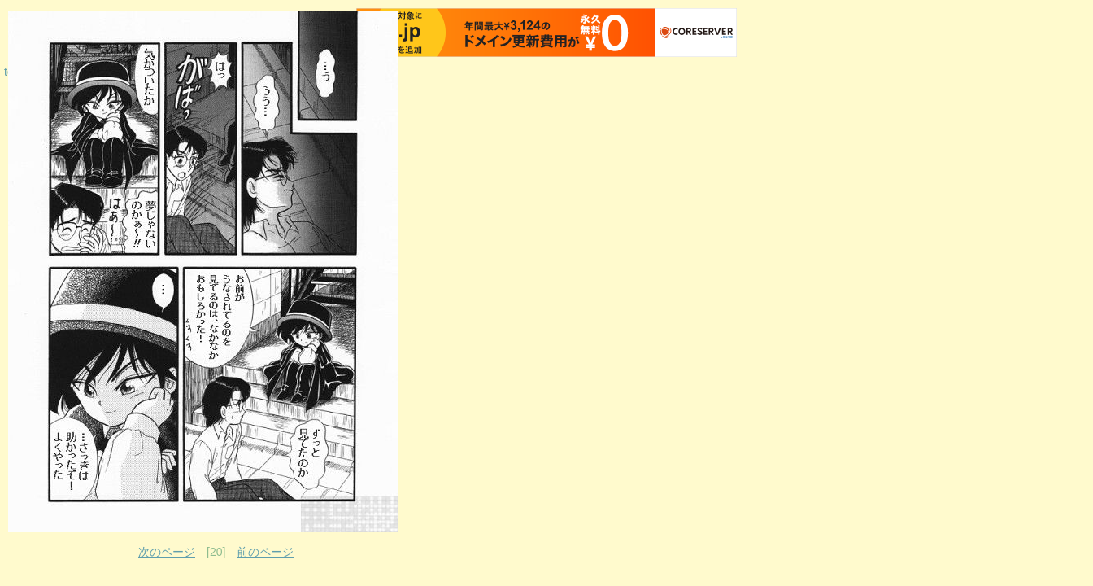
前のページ (265, 551)
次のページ (166, 551)
